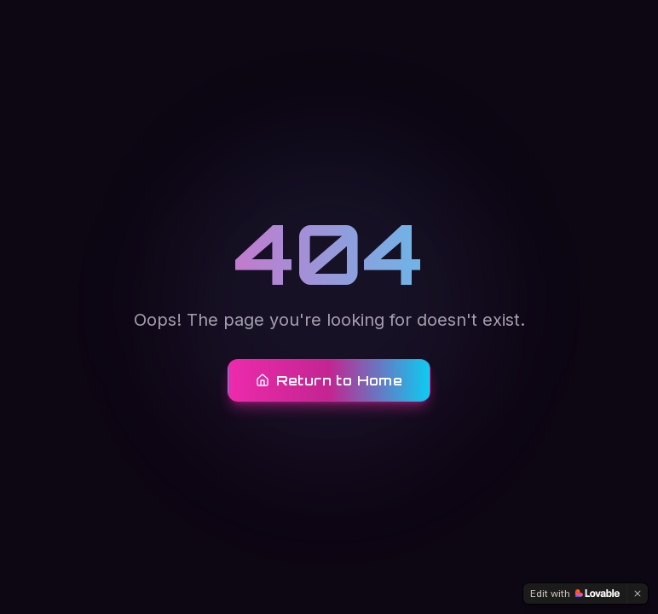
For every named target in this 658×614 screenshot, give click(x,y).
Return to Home (329, 380)
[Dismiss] (637, 593)
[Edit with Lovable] (574, 593)
